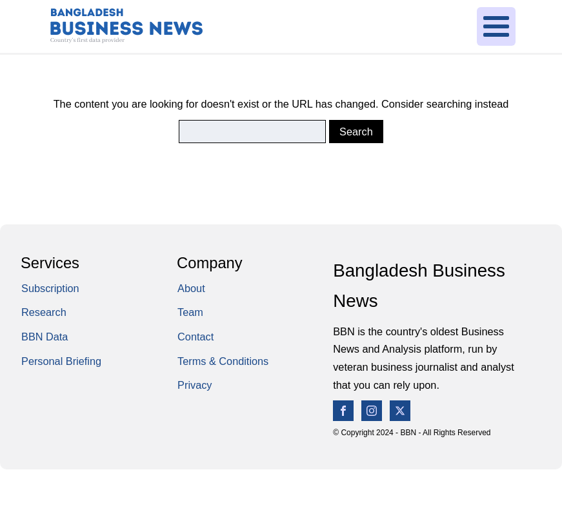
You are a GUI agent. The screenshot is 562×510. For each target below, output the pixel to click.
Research (43, 312)
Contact (195, 336)
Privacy (194, 385)
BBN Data (44, 336)
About (191, 288)
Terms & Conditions (222, 361)
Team (190, 312)
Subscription (50, 288)
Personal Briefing (61, 361)
